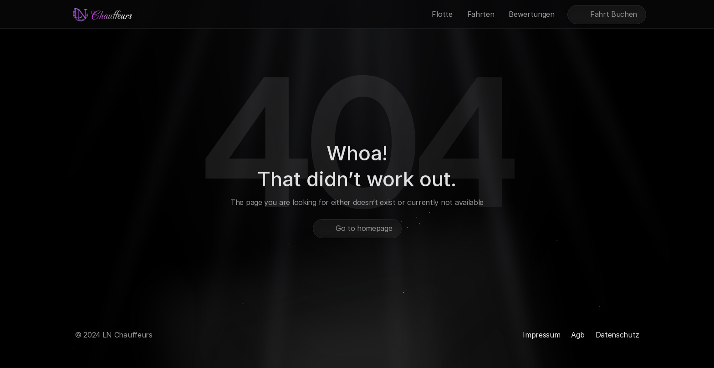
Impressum (541, 334)
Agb (577, 334)
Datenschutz (617, 334)
